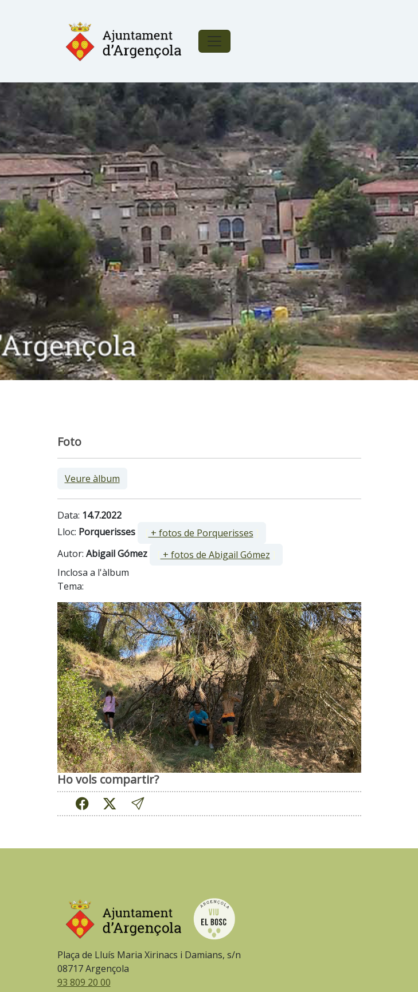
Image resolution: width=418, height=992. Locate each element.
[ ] (202, 533)
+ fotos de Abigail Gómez (215, 554)
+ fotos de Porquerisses (201, 533)
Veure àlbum (92, 478)
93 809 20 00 (84, 982)
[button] (137, 803)
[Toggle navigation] (214, 41)
